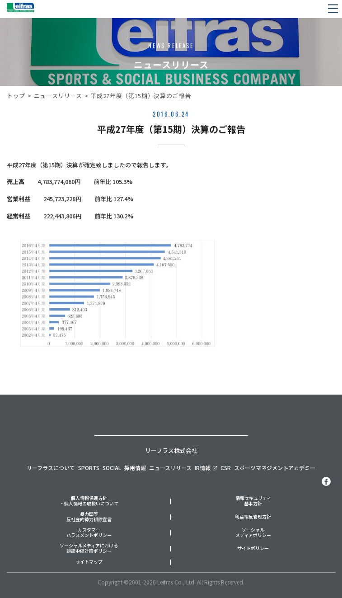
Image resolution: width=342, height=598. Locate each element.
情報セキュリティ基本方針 (253, 501)
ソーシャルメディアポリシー (253, 532)
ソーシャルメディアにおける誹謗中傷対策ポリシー (89, 548)
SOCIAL (112, 467)
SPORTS (88, 467)
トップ (16, 95)
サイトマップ (89, 562)
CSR (225, 467)
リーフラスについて (51, 467)
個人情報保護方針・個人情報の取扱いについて (89, 501)
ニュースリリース (58, 95)
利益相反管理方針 (253, 517)
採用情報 (135, 467)
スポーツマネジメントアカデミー (274, 467)
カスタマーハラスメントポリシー (89, 532)
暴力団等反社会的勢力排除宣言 (89, 517)
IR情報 (206, 467)
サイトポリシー (253, 548)
